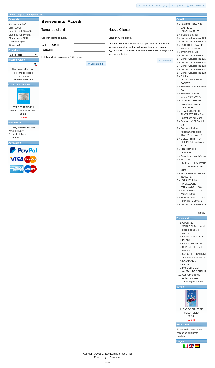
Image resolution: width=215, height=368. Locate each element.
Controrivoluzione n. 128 (193, 72)
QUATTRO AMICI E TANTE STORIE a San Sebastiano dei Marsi (192, 114)
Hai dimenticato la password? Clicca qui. (62, 57)
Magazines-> (15, 38)
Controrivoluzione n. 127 (193, 55)
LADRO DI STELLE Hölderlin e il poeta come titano (191, 104)
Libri (11, 27)
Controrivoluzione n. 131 (193, 69)
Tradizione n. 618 (190, 34)
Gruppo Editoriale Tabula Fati (117, 353)
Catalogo (30, 14)
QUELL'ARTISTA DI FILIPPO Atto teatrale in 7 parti (193, 142)
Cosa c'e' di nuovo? (19, 84)
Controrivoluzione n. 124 (193, 66)
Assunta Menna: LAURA (193, 156)
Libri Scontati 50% (18, 34)
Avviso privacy (16, 130)
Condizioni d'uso (17, 134)
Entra (40, 14)
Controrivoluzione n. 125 (193, 204)
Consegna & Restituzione (22, 127)
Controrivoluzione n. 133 (193, 41)
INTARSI (186, 240)
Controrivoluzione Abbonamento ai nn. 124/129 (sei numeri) (191, 131)
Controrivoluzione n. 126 (193, 59)
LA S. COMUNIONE (192, 243)
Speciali (180, 286)
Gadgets (13, 45)
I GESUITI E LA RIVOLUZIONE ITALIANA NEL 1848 (191, 184)
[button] (153, 5)
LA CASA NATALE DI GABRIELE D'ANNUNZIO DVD (192, 27)
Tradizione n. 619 (190, 52)
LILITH (185, 264)
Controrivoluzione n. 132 (193, 62)
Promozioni (15, 41)
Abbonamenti (16, 24)
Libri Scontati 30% (18, 31)
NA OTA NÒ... (189, 261)
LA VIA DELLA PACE (193, 236)
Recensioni (182, 324)
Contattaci (14, 137)
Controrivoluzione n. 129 (193, 38)
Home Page (16, 14)
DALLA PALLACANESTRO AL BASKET (192, 79)
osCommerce (114, 357)
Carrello (180, 19)
